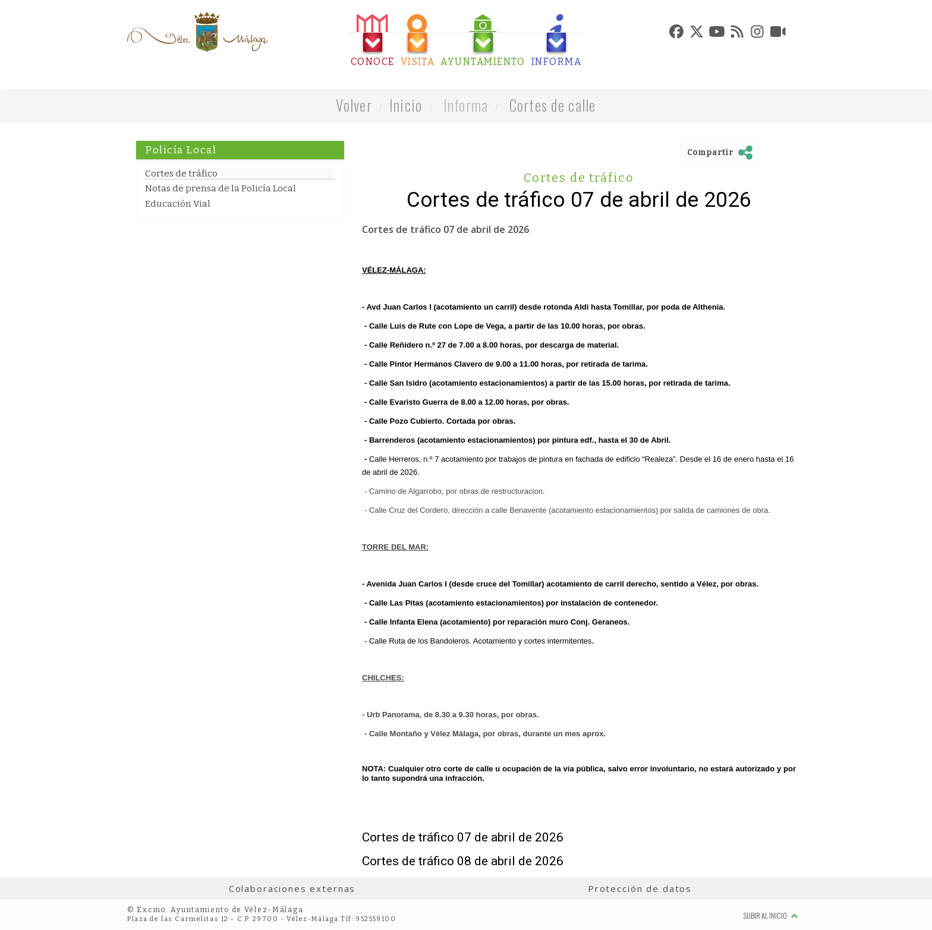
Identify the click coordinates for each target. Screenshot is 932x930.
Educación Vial (177, 203)
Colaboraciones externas (292, 888)
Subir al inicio (771, 915)
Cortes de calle (552, 105)
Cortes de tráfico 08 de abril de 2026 (462, 861)
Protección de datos (640, 888)
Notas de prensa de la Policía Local (220, 188)
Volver (354, 105)
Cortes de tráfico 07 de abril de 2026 (462, 837)
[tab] (373, 40)
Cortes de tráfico (181, 173)
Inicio (406, 105)
